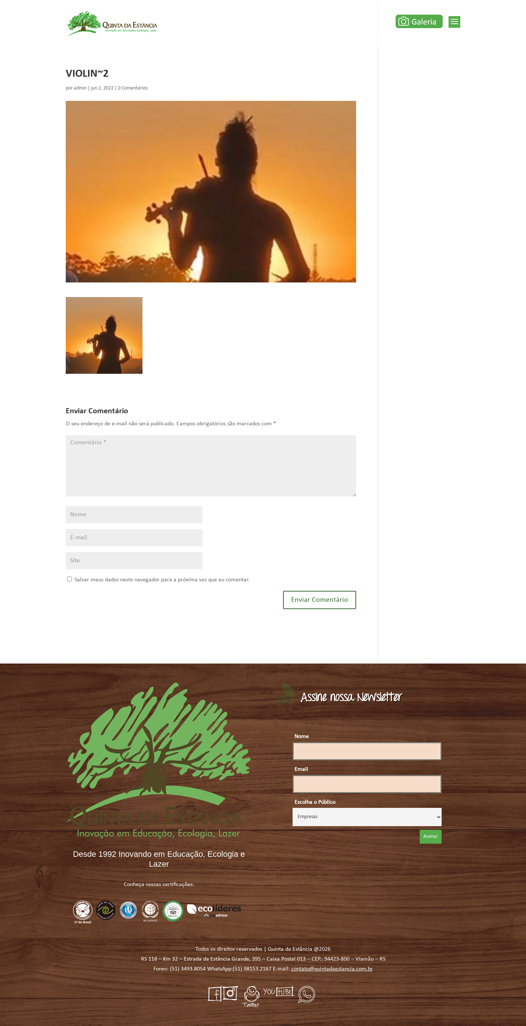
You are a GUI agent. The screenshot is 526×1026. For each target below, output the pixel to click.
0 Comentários (133, 88)
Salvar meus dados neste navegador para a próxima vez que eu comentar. (162, 580)
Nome (301, 737)
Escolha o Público (314, 802)
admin (80, 88)
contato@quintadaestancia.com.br (332, 969)
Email (301, 769)
